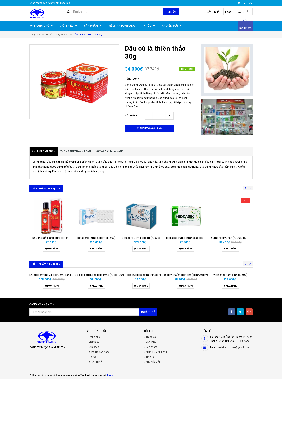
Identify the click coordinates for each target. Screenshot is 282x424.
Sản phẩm (93, 26)
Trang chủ (41, 26)
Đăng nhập (214, 11)
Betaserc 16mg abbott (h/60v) (96, 237)
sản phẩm (245, 27)
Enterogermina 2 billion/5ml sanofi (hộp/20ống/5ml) (62, 319)
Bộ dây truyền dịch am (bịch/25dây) (186, 306)
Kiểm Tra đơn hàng (121, 25)
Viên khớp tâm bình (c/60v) (230, 319)
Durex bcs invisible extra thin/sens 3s (142, 319)
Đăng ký (243, 11)
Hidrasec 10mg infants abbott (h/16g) (190, 237)
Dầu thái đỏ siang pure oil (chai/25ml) (55, 237)
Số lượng (131, 115)
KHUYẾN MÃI (172, 26)
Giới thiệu (69, 26)
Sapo (110, 419)
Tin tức (148, 26)
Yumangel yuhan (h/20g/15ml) (230, 237)
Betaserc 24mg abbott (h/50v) (141, 237)
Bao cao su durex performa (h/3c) (96, 319)
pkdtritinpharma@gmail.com (233, 392)
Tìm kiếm (171, 11)
